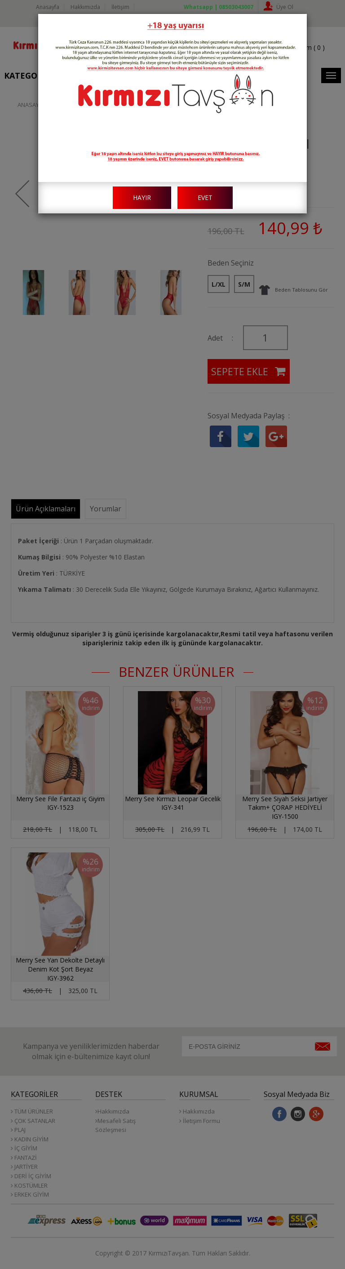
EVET (205, 197)
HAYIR (142, 197)
